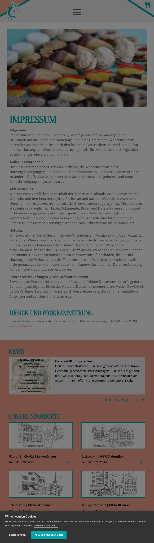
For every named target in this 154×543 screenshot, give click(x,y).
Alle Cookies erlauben (49, 534)
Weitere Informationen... (46, 525)
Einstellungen (17, 534)
